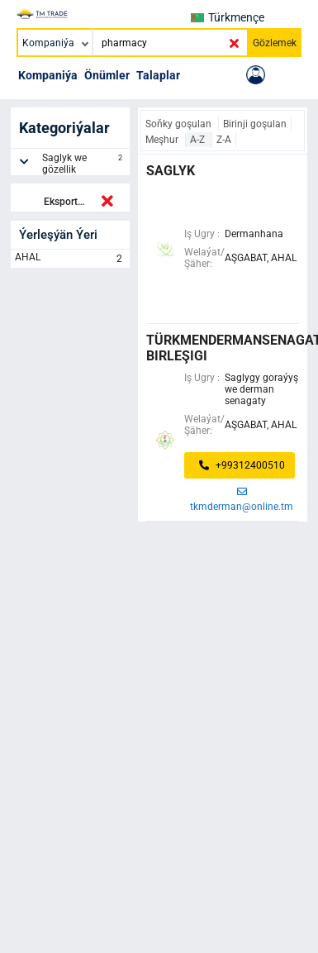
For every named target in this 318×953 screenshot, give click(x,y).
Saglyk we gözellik (84, 163)
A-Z (198, 139)
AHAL (70, 258)
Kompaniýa (48, 75)
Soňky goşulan (179, 124)
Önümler (107, 75)
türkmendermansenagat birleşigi (222, 348)
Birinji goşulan (255, 124)
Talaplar (158, 75)
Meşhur (163, 139)
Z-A (223, 139)
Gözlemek (275, 43)
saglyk (170, 171)
